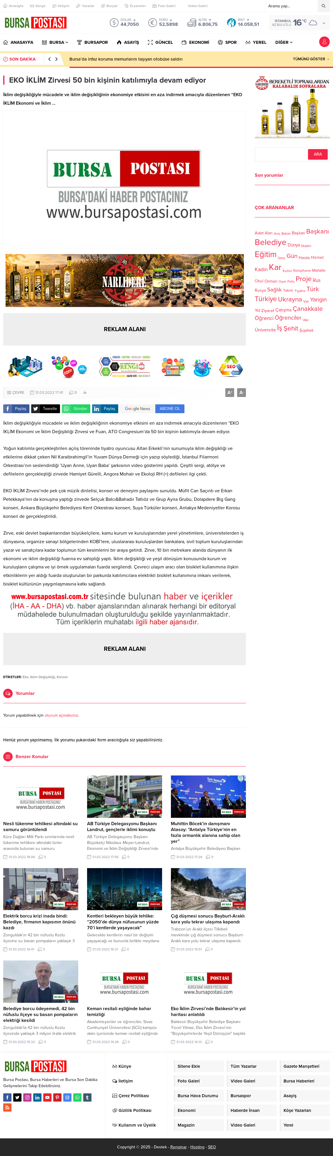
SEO (212, 1147)
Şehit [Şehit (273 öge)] (291, 328)
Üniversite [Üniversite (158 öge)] (265, 330)
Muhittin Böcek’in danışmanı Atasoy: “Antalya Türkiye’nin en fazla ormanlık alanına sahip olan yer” (205, 832)
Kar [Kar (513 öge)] (275, 267)
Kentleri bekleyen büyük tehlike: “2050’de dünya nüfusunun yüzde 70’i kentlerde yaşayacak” (123, 922)
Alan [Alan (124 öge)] (269, 233)
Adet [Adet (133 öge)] (259, 232)
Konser (62, 677)
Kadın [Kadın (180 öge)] (261, 269)
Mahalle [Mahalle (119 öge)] (318, 270)
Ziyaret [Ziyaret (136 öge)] (267, 310)
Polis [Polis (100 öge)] (290, 281)
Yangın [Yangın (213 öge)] (318, 299)
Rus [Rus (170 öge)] (317, 280)
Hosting (197, 1147)
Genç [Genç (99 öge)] (281, 258)
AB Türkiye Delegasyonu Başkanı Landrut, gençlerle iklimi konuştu (122, 827)
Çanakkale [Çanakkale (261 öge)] (308, 309)
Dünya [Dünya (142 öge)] (294, 245)
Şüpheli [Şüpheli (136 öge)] (306, 330)
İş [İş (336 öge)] (279, 327)
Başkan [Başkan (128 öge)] (298, 232)
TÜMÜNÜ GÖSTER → (311, 59)
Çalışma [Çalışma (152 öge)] (283, 310)
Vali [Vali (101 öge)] (306, 301)
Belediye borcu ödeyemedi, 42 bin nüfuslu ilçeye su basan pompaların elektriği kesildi (40, 1014)
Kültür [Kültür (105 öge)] (287, 271)
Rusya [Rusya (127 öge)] (260, 290)
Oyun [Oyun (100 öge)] (282, 281)
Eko (26, 677)
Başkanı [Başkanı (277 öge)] (317, 231)
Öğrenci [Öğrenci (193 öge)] (264, 318)
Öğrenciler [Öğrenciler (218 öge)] (288, 317)
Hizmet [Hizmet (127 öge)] (317, 257)
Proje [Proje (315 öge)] (304, 279)
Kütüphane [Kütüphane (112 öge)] (302, 270)
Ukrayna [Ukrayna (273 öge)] (290, 299)
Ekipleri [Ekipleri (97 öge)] (306, 246)
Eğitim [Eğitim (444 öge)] (266, 254)
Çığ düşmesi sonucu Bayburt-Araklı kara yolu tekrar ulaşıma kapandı (208, 919)
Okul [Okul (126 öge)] (259, 280)
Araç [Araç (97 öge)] (277, 234)
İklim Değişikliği (42, 677)
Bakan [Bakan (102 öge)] (286, 234)
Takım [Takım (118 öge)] (288, 290)
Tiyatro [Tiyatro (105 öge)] (299, 291)
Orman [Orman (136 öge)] (270, 281)
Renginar (178, 1147)
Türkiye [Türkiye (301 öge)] (266, 299)
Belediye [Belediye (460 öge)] (271, 242)
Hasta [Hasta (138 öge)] (304, 257)
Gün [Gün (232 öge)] (292, 256)
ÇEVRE (18, 392)
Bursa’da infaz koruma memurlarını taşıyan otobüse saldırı (126, 59)
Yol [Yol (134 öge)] (257, 310)
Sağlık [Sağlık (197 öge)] (274, 289)
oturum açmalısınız (61, 715)
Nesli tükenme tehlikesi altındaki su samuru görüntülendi (40, 827)
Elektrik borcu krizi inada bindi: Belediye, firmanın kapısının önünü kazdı (39, 922)
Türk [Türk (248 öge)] (313, 289)
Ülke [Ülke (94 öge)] (306, 320)
